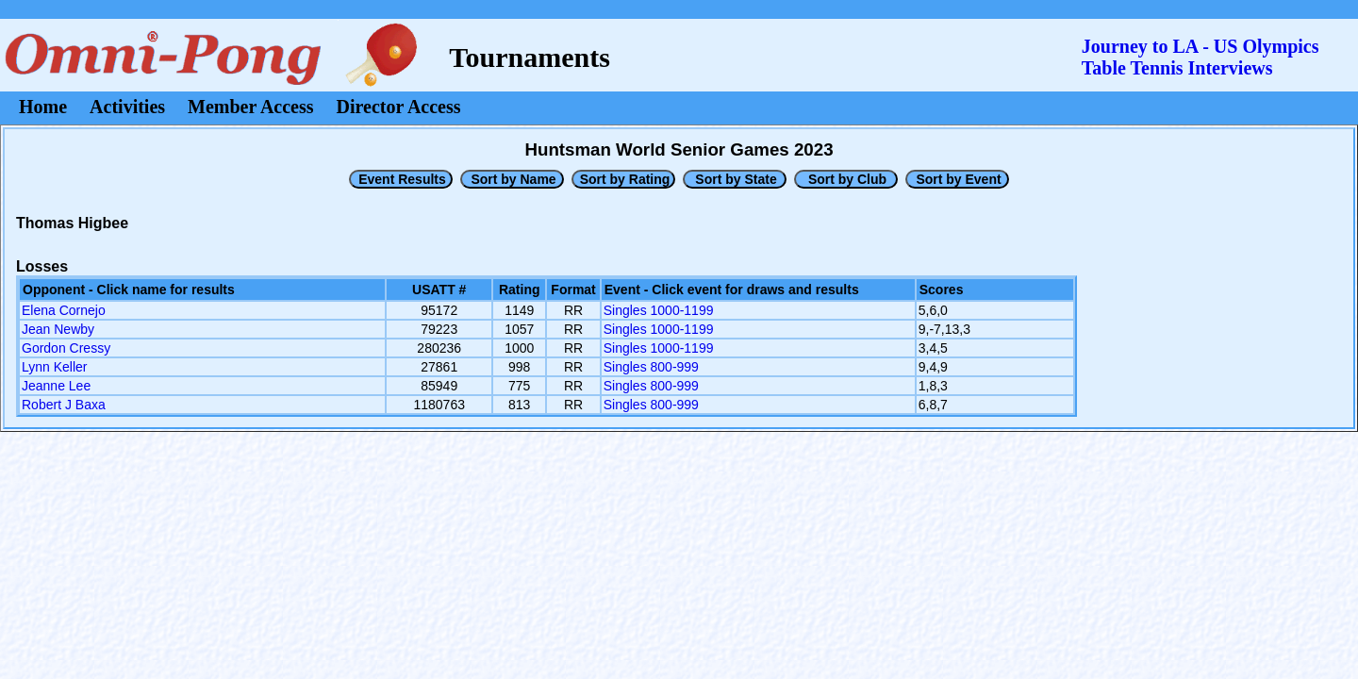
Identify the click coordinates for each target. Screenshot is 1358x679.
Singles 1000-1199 (659, 310)
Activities (127, 106)
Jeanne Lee (56, 385)
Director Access (399, 106)
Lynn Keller (55, 366)
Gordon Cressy (66, 348)
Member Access (250, 106)
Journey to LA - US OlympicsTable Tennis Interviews (1200, 57)
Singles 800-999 (651, 366)
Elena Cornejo (64, 310)
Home (43, 106)
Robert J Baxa (64, 404)
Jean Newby (58, 329)
